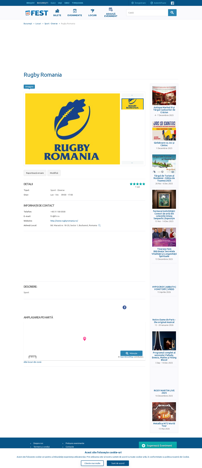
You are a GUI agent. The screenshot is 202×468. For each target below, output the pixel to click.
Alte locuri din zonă (32, 362)
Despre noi (38, 443)
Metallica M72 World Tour (164, 424)
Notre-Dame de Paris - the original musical (164, 321)
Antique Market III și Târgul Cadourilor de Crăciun (164, 110)
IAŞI (60, 3)
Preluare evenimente (75, 443)
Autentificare (158, 3)
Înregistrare (138, 3)
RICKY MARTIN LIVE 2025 (164, 391)
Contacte (70, 447)
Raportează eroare (35, 173)
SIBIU (66, 3)
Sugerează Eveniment (157, 445)
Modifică (54, 173)
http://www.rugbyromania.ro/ (64, 221)
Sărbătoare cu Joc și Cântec (164, 144)
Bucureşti (28, 24)
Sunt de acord (117, 463)
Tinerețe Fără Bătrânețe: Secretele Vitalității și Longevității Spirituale (164, 253)
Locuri (38, 24)
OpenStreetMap (126, 357)
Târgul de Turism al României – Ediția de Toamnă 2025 (164, 178)
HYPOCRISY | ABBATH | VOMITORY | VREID (164, 288)
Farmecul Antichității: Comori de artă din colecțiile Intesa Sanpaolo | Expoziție (164, 215)
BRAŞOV (31, 3)
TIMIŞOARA (77, 3)
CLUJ (53, 3)
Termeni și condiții (41, 447)
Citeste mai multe (92, 463)
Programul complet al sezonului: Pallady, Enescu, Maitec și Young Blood (164, 356)
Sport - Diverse (51, 24)
